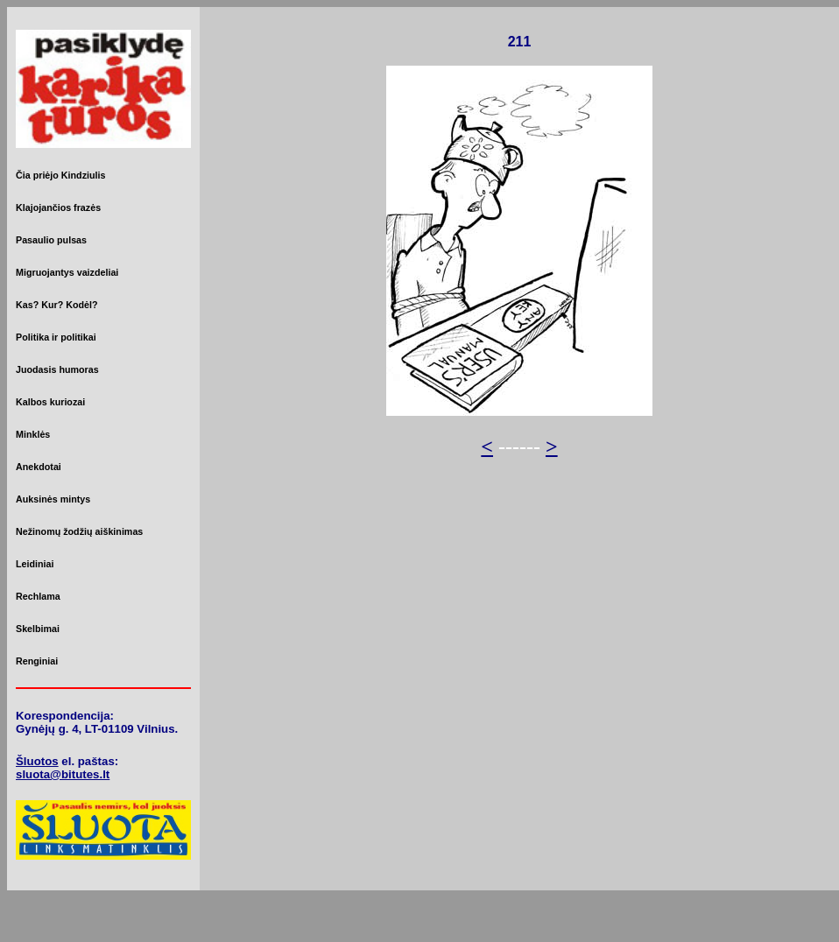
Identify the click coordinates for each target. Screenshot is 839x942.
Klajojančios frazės (58, 207)
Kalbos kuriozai (50, 402)
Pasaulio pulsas (51, 240)
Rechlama (38, 596)
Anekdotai (38, 466)
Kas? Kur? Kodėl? (57, 304)
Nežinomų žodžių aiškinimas (79, 531)
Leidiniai (34, 564)
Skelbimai (38, 628)
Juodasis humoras (57, 369)
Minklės (33, 434)
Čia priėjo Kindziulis (60, 175)
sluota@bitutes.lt (62, 774)
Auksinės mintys (53, 499)
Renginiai (37, 661)
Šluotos (37, 761)
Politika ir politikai (56, 337)
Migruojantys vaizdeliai (67, 272)
